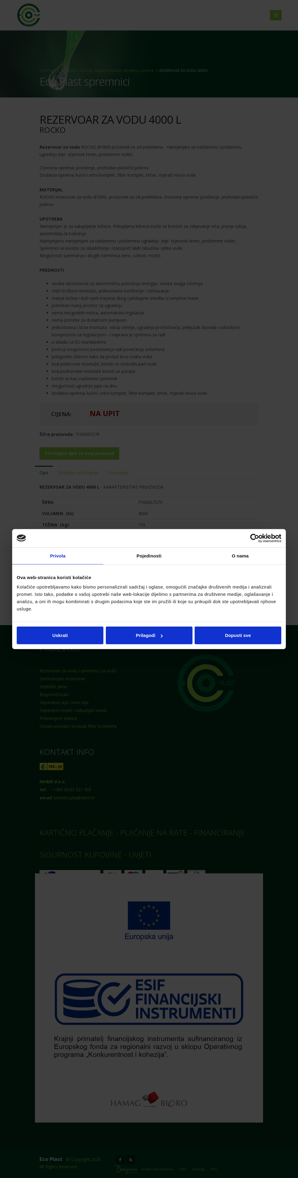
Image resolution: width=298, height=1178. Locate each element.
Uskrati (60, 635)
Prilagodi (149, 635)
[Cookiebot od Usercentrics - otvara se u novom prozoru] (254, 538)
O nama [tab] (240, 555)
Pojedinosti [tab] (149, 555)
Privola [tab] (58, 555)
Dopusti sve (238, 635)
